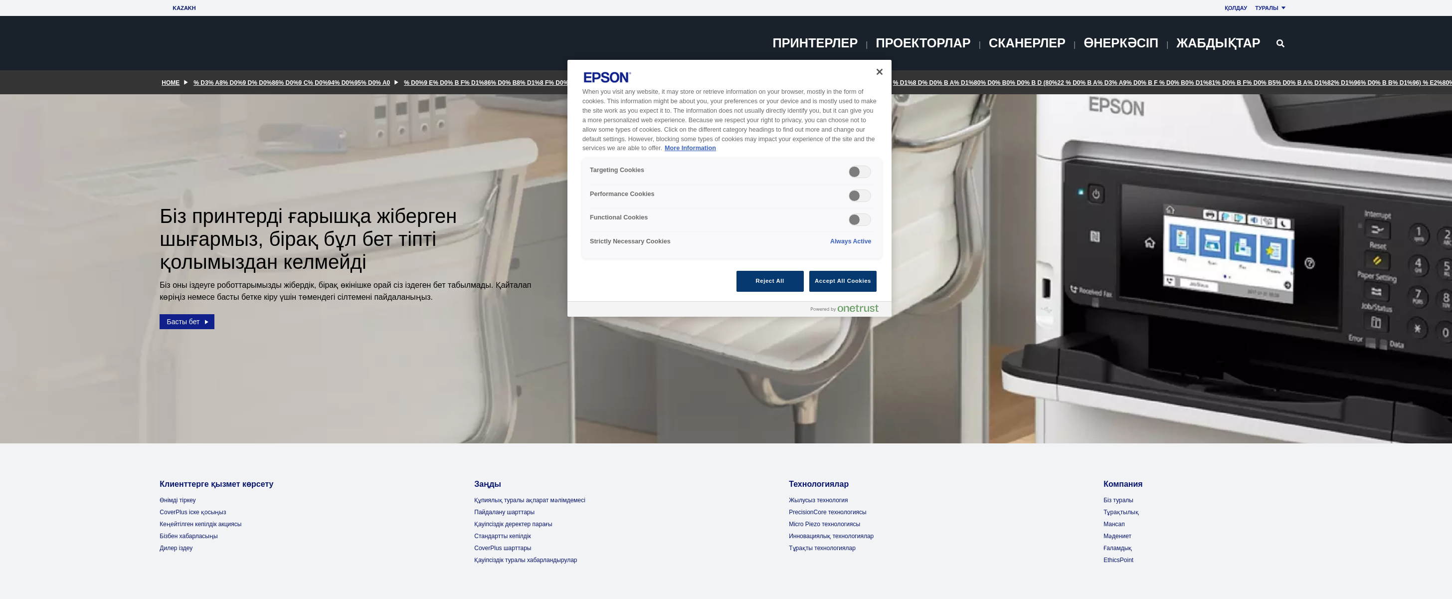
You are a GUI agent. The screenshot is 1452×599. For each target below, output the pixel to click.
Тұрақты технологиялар (822, 548)
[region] (729, 188)
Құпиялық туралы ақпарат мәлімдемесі (529, 500)
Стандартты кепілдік (502, 536)
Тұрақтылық (1120, 512)
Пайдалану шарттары (504, 512)
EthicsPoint (1118, 560)
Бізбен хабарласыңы (188, 536)
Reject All (770, 281)
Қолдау (1236, 8)
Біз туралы (1118, 500)
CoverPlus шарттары (502, 548)
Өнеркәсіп (1121, 43)
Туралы (1271, 8)
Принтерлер (815, 43)
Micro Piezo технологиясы (824, 524)
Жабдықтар (1218, 43)
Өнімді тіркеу (177, 500)
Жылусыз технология (818, 500)
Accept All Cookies (843, 281)
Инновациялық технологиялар (831, 536)
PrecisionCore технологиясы (828, 512)
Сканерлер (1027, 43)
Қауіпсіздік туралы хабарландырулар (525, 560)
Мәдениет (1117, 536)
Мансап (1114, 524)
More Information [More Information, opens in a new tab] (690, 148)
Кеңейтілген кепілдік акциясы (200, 524)
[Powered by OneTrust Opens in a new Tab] (849, 310)
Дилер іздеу (176, 548)
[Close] (880, 72)
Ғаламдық (1117, 548)
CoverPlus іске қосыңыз (193, 512)
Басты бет (188, 319)
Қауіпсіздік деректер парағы (513, 524)
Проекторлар (923, 43)
